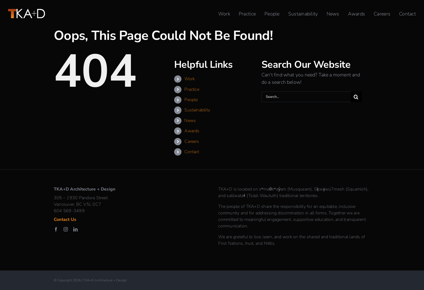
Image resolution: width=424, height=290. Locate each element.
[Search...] (306, 96)
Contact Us (65, 220)
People (191, 100)
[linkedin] (75, 229)
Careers (191, 141)
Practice (191, 89)
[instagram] (66, 229)
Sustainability (197, 110)
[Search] (356, 96)
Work (189, 79)
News (190, 121)
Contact (191, 152)
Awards (191, 131)
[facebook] (56, 229)
